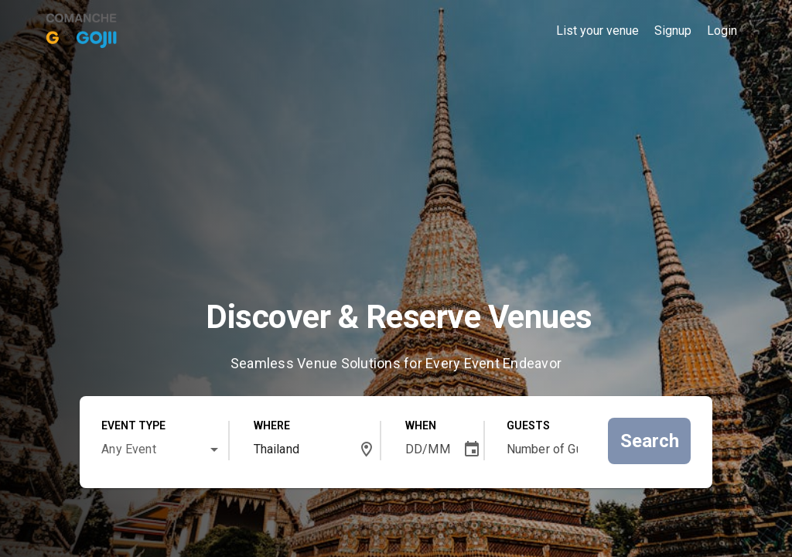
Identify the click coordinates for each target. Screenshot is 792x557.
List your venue (597, 30)
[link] (82, 29)
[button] (214, 449)
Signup (672, 30)
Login (722, 30)
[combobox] (162, 446)
